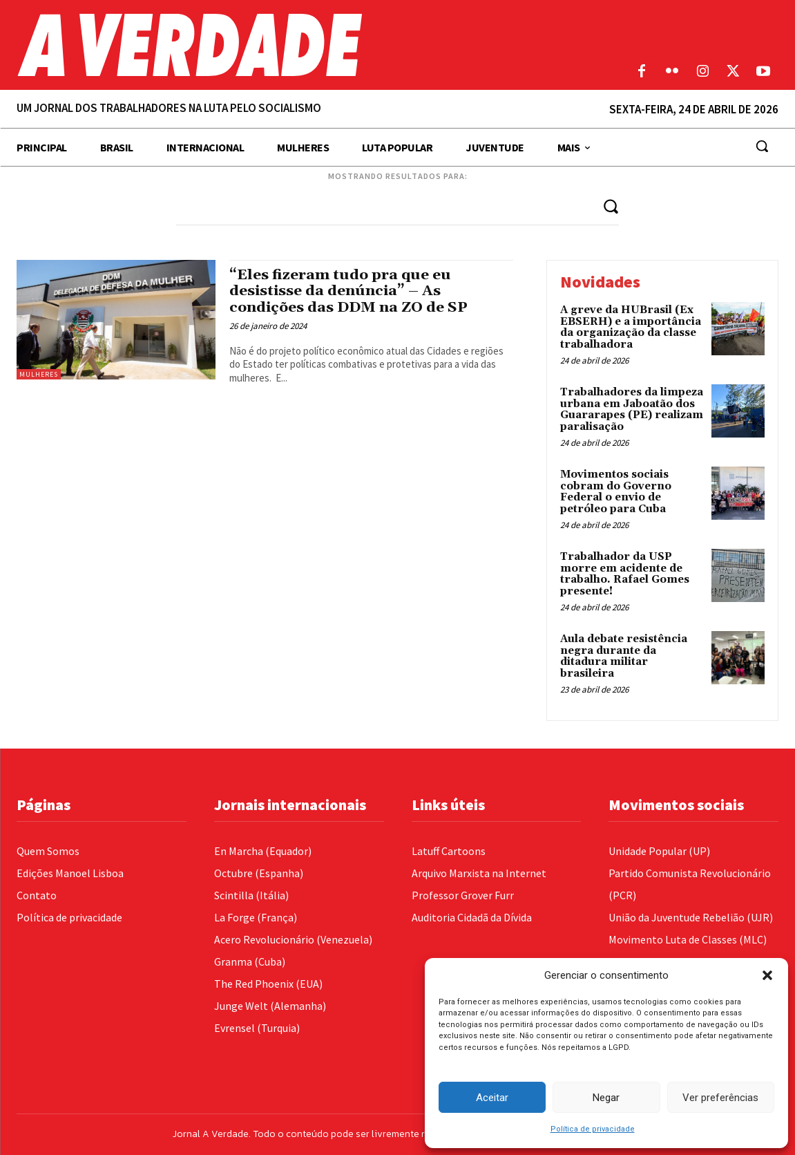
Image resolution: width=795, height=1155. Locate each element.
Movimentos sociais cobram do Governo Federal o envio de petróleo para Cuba (615, 492)
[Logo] (298, 45)
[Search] (610, 205)
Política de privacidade (592, 1129)
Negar (606, 1097)
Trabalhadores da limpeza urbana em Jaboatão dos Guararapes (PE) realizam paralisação (631, 409)
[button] (767, 975)
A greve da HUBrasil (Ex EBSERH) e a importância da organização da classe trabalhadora (630, 327)
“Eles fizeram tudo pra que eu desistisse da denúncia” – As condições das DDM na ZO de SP (348, 291)
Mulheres (38, 374)
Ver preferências (720, 1097)
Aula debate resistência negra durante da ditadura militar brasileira (623, 656)
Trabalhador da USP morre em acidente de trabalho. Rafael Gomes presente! (624, 574)
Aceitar (492, 1097)
